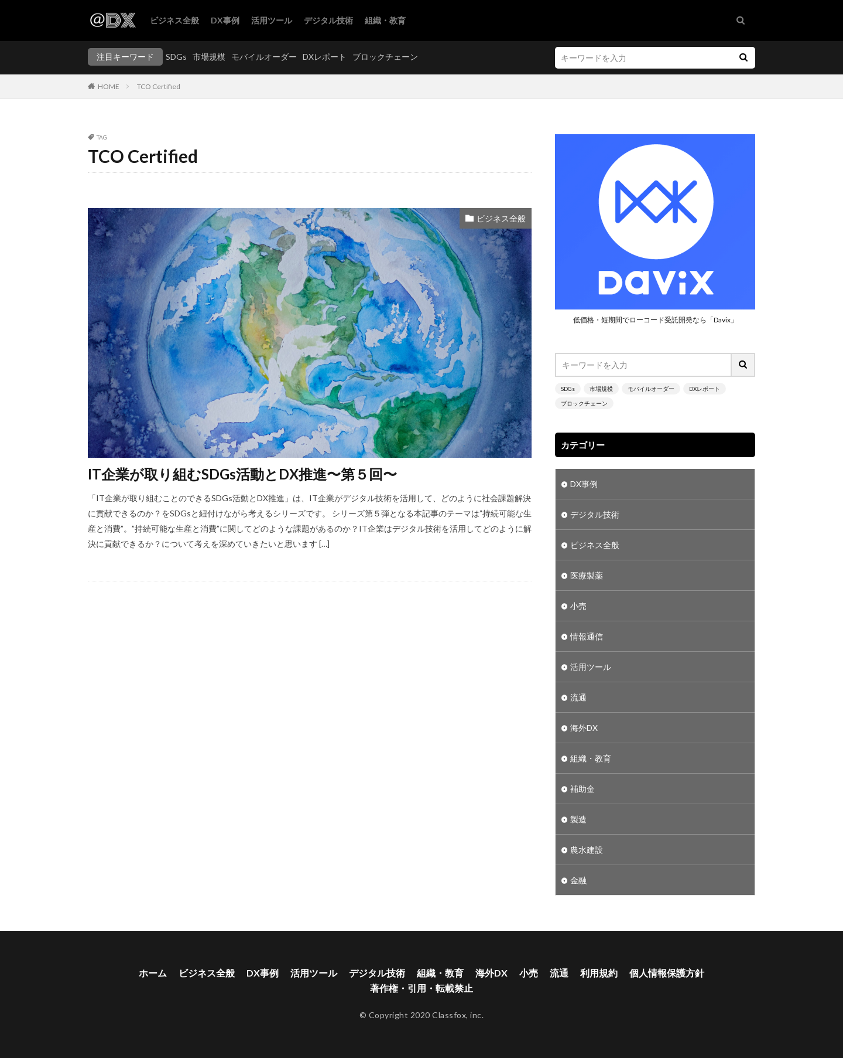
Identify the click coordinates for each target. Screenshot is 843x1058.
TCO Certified (158, 86)
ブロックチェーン (385, 57)
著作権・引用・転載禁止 (421, 988)
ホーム (153, 972)
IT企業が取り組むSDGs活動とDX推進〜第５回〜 (242, 473)
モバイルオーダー (264, 57)
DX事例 (225, 20)
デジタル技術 (328, 20)
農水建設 (586, 850)
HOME (108, 86)
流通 (578, 697)
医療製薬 (586, 575)
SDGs (176, 57)
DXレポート (325, 57)
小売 (578, 606)
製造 (578, 819)
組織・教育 (385, 20)
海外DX (584, 728)
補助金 (582, 789)
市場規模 (209, 57)
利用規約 (599, 972)
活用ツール (271, 20)
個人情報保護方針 (666, 972)
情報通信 (586, 636)
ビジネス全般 (174, 20)
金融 (578, 880)
